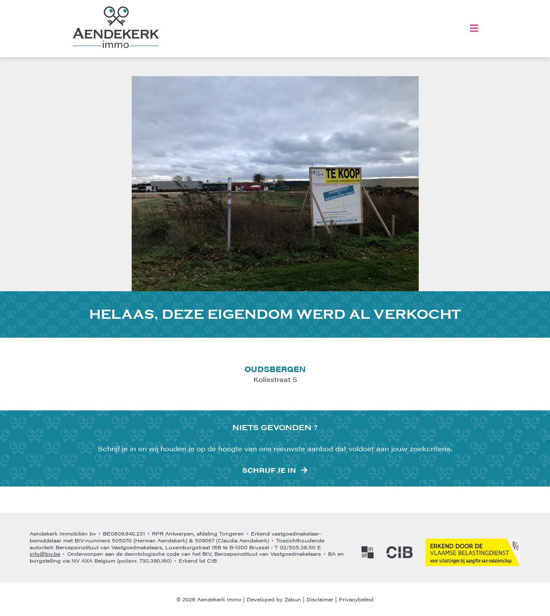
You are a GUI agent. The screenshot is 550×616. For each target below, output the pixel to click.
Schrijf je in (269, 470)
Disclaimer (320, 599)
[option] (275, 183)
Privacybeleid (356, 599)
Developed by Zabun (274, 599)
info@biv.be (45, 553)
